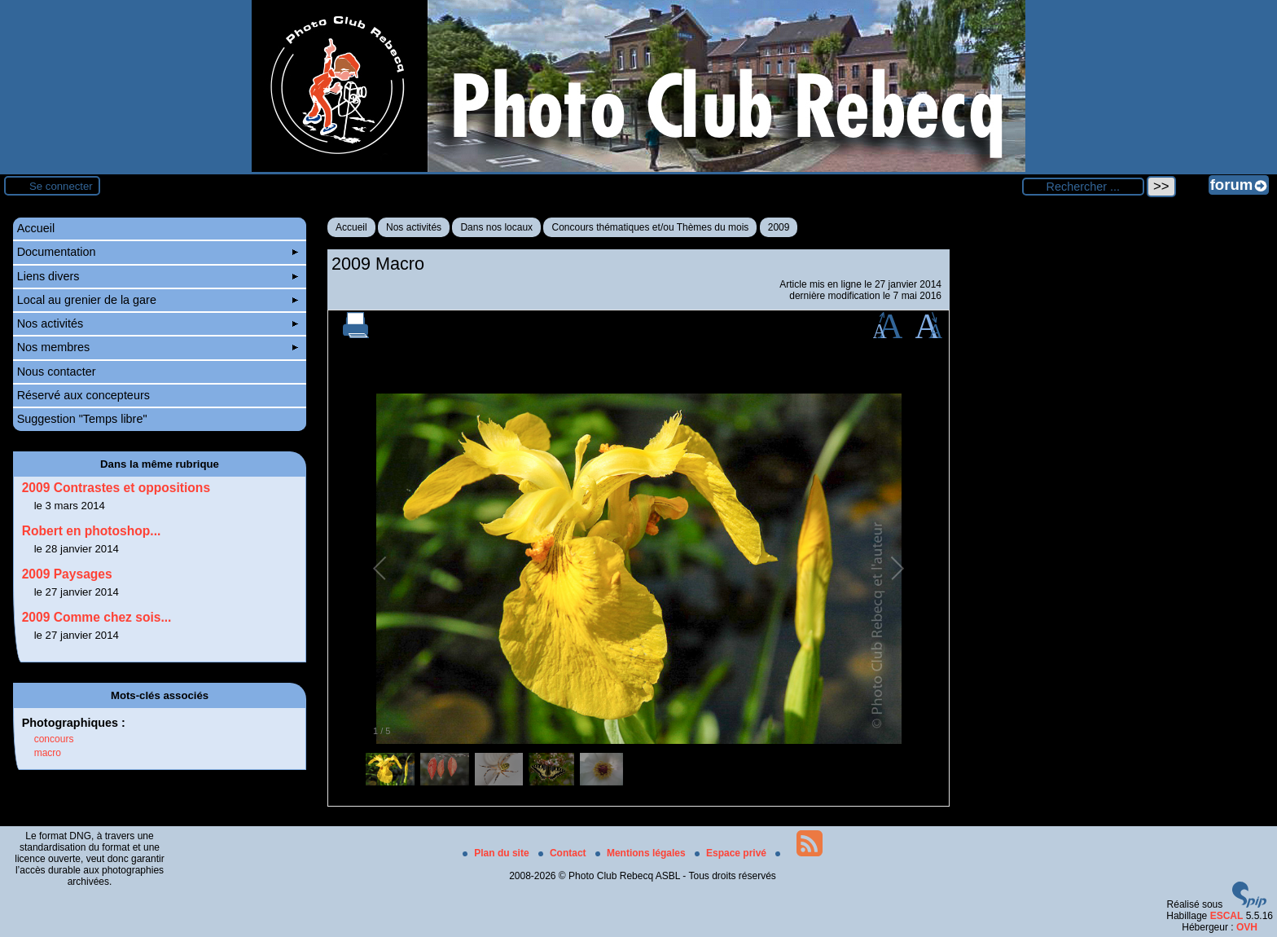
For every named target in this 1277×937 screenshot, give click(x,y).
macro (47, 753)
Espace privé (732, 853)
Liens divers (158, 276)
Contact (563, 853)
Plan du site (497, 853)
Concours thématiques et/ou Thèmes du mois (649, 227)
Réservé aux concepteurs (83, 395)
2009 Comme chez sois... (97, 617)
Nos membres (158, 347)
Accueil (351, 227)
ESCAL (1227, 916)
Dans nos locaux (496, 227)
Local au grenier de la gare (158, 299)
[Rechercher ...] (1083, 187)
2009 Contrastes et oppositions (116, 488)
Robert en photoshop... (91, 531)
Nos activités (413, 227)
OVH (1246, 927)
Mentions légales (641, 853)
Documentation (158, 251)
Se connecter (61, 186)
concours (54, 739)
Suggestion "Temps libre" (82, 418)
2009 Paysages (67, 574)
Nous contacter (56, 371)
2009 (779, 227)
